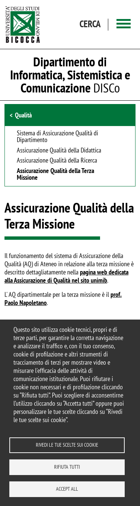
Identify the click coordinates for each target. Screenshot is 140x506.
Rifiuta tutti (67, 466)
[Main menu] (124, 24)
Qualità (23, 115)
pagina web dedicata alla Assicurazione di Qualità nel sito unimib (66, 276)
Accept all (67, 488)
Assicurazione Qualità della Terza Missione (55, 174)
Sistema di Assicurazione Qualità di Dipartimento (57, 137)
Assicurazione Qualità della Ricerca (57, 160)
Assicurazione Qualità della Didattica (59, 150)
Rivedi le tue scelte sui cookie (67, 444)
